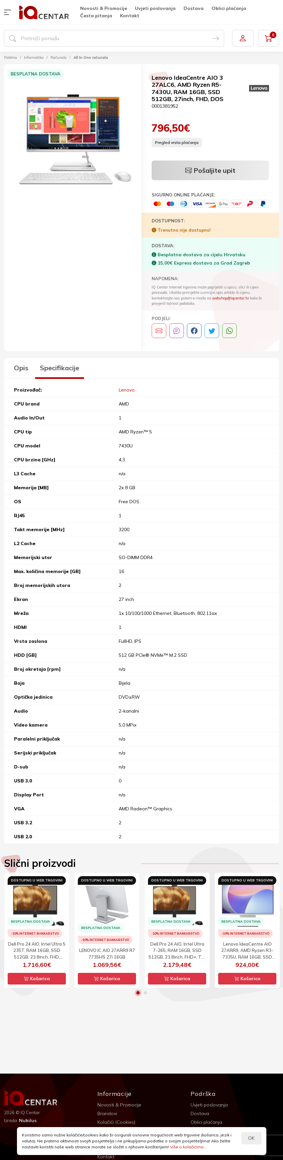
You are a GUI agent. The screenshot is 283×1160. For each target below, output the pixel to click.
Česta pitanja (96, 16)
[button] (9, 12)
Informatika (34, 57)
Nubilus (28, 1120)
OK (251, 1138)
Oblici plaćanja (229, 8)
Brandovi (107, 1113)
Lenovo (127, 390)
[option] (72, 133)
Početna (10, 57)
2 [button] (145, 993)
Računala (59, 57)
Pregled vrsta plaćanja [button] (177, 142)
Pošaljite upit (210, 170)
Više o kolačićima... (188, 1146)
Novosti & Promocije (103, 8)
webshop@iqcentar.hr (230, 298)
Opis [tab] (21, 368)
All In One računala (90, 57)
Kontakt (129, 16)
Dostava (194, 8)
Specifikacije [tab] (59, 368)
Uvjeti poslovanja (155, 8)
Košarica (37, 979)
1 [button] (138, 993)
